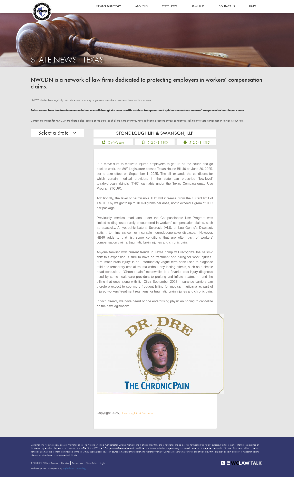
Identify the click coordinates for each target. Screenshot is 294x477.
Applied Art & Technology (74, 469)
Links (252, 6)
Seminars (198, 6)
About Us (141, 6)
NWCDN (42, 11)
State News (169, 6)
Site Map (65, 463)
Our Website (116, 143)
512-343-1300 (157, 143)
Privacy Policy (91, 463)
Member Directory (108, 6)
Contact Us (227, 6)
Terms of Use (77, 463)
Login (102, 463)
